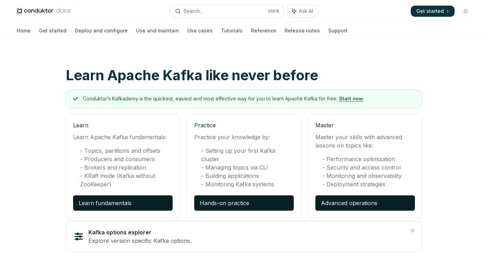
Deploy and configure (101, 33)
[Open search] (227, 11)
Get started (52, 33)
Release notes (302, 33)
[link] (244, 236)
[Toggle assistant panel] (302, 11)
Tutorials (232, 33)
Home (24, 33)
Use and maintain (157, 33)
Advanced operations (349, 203)
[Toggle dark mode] (465, 11)
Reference (263, 33)
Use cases (200, 33)
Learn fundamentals (105, 203)
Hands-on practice (224, 203)
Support (337, 33)
